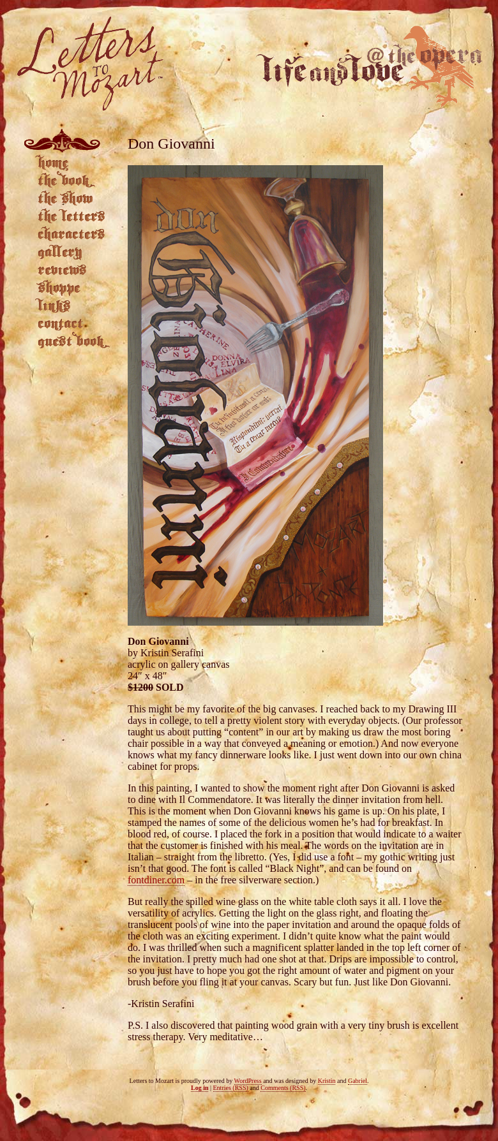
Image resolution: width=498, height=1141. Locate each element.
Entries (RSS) (230, 1087)
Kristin (327, 1080)
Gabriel (357, 1080)
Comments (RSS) (282, 1087)
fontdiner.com (156, 879)
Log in (200, 1087)
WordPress (248, 1080)
